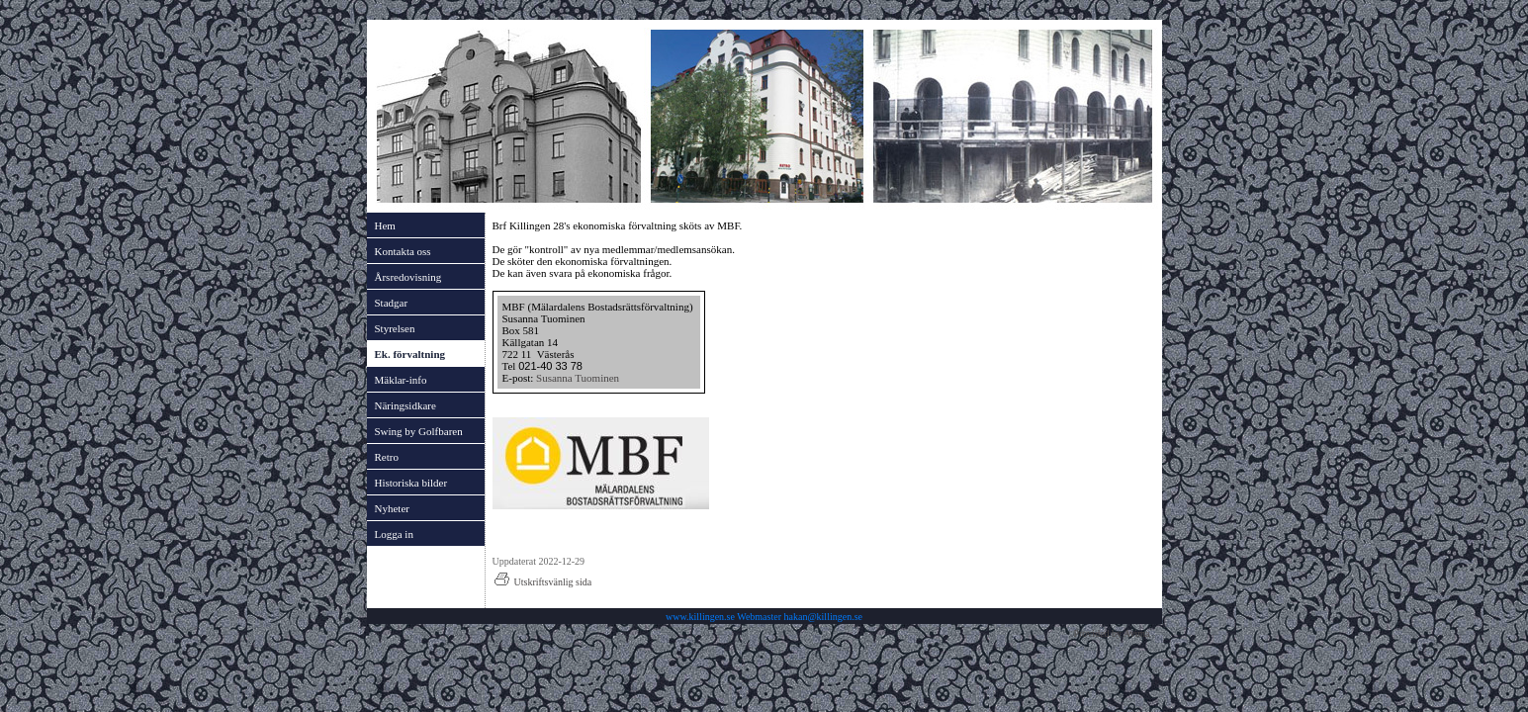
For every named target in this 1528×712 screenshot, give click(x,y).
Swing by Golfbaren (419, 431)
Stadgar (391, 303)
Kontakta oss (403, 251)
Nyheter (392, 508)
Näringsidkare (405, 405)
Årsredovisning (408, 277)
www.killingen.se (700, 616)
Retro (387, 457)
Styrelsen (395, 328)
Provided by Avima (1111, 633)
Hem (385, 225)
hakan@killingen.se (823, 616)
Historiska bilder (411, 483)
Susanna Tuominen (577, 378)
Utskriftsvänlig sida (542, 582)
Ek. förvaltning (410, 354)
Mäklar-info (401, 380)
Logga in (394, 534)
